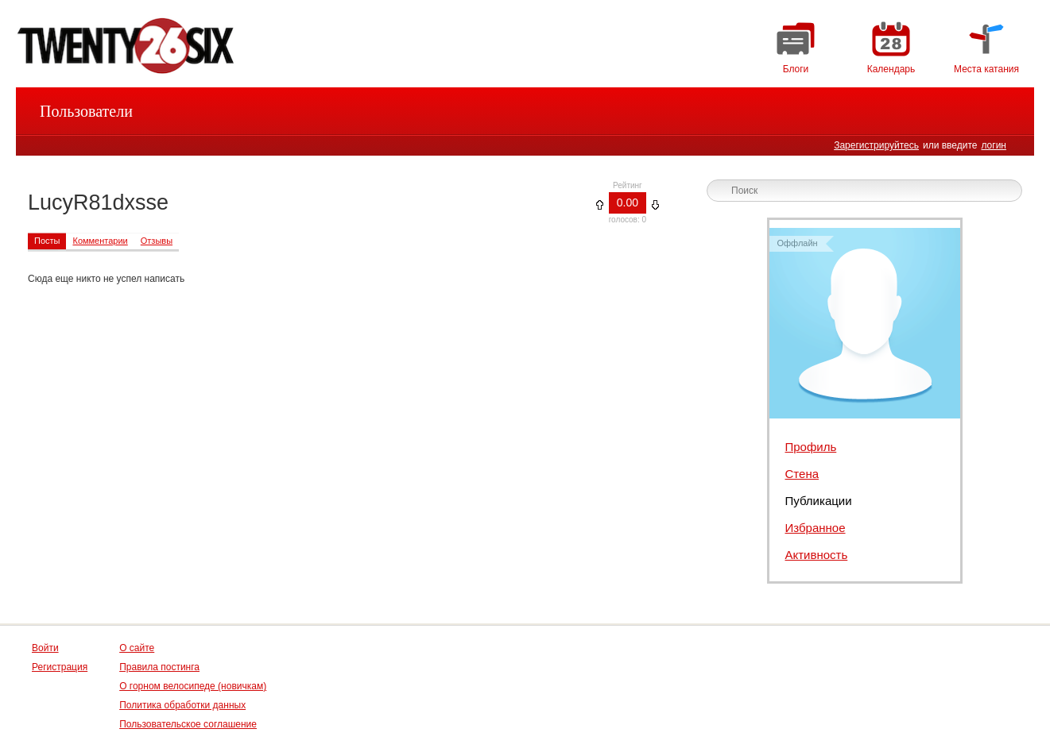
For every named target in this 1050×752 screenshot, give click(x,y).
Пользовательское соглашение (188, 724)
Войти (45, 648)
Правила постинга (159, 667)
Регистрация (59, 667)
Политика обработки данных (182, 705)
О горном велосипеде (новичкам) (192, 686)
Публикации (818, 500)
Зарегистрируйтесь (876, 145)
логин (993, 145)
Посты (47, 240)
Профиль (811, 446)
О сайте (136, 648)
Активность (816, 554)
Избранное (815, 527)
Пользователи (86, 111)
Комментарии (99, 240)
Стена (802, 473)
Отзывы (156, 240)
